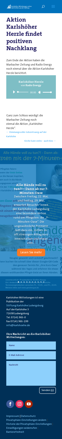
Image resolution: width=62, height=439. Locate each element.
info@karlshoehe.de (18, 325)
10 (43, 282)
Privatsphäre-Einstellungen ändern (26, 420)
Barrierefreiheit (15, 432)
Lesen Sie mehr (31, 252)
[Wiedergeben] (14, 92)
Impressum (12, 416)
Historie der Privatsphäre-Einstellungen (29, 424)
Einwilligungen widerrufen (21, 428)
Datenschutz (28, 416)
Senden (45, 390)
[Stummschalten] (39, 92)
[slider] (46, 92)
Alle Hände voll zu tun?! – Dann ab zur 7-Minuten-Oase (31, 189)
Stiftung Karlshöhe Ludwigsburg (24, 305)
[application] (31, 92)
